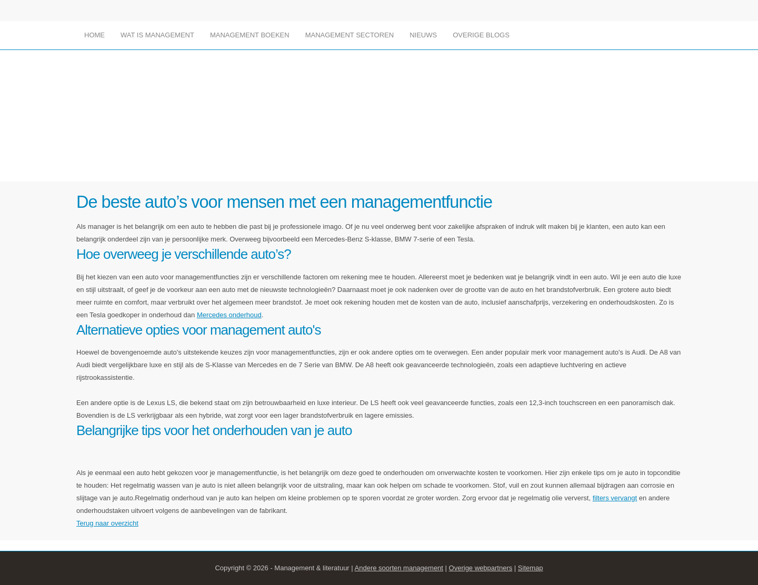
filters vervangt (615, 498)
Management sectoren (349, 35)
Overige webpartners (481, 568)
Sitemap (530, 568)
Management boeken (250, 35)
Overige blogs (481, 35)
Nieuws (423, 35)
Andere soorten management (399, 568)
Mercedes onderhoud (229, 315)
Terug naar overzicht (107, 523)
